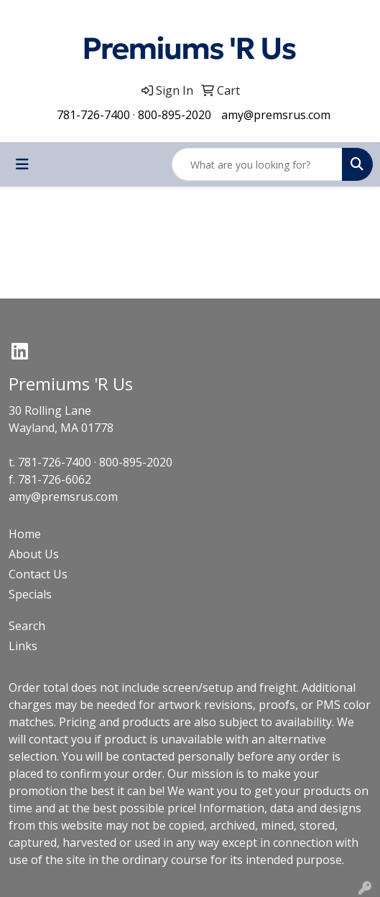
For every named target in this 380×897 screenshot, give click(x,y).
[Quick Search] (257, 164)
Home (25, 534)
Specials (30, 594)
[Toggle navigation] (22, 164)
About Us (34, 554)
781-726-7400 (93, 115)
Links (23, 646)
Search (27, 626)
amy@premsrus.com (275, 115)
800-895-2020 (174, 115)
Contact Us (38, 574)
